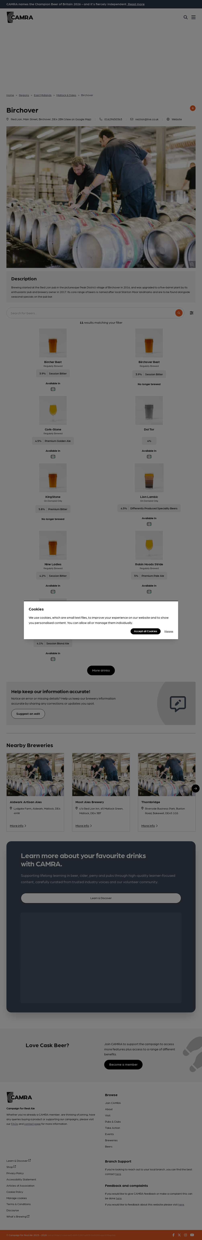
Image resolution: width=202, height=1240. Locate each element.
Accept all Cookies (145, 631)
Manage (168, 631)
